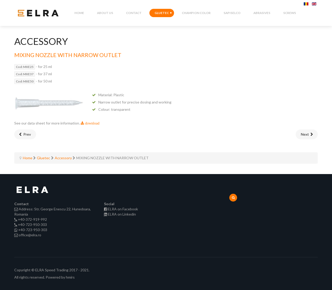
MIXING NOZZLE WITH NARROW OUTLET (67, 55)
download (91, 123)
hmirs (70, 277)
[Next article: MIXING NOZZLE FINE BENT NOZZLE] (307, 134)
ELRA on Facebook (123, 209)
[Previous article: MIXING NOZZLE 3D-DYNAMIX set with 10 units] (25, 134)
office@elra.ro (30, 235)
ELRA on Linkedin (122, 214)
